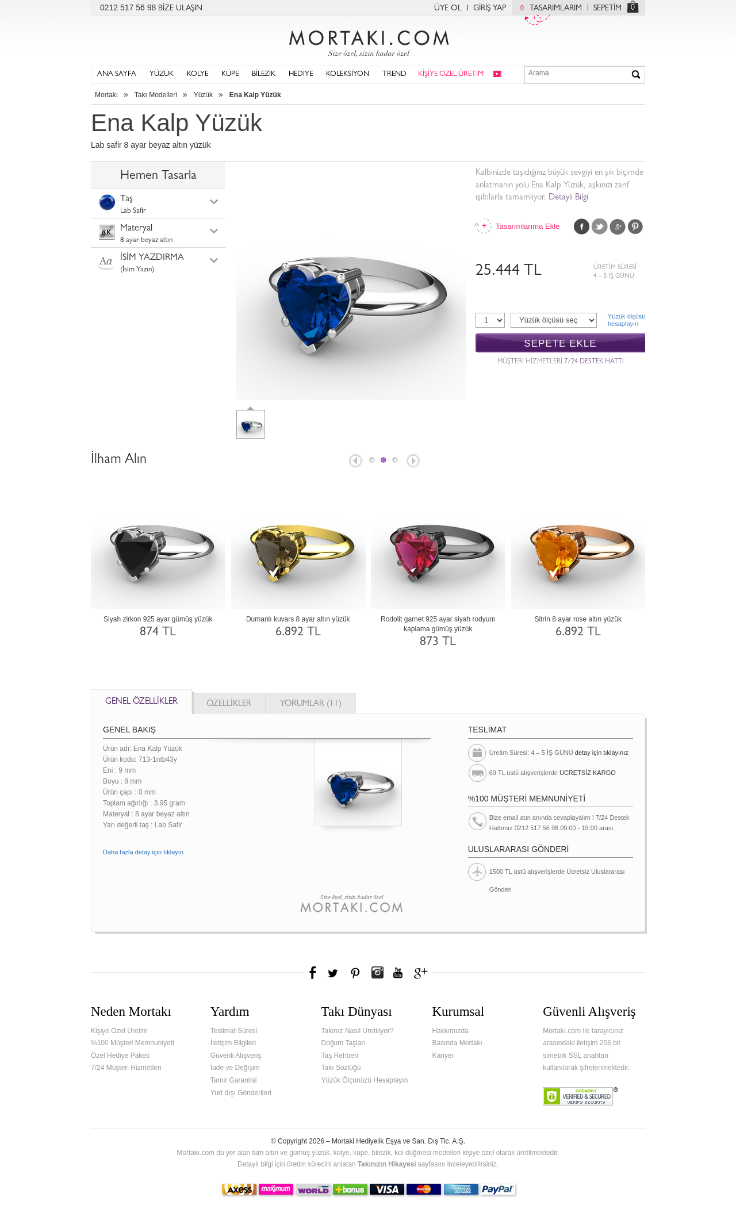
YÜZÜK (162, 74)
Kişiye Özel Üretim (119, 1031)
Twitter (600, 226)
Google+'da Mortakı (422, 973)
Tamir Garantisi (233, 1080)
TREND (394, 74)
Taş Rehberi (339, 1056)
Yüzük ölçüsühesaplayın (626, 320)
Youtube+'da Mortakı (398, 973)
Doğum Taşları (343, 1043)
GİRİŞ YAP (489, 9)
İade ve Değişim (235, 1068)
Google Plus (618, 226)
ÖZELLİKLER (228, 704)
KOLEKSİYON (347, 74)
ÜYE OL (448, 9)
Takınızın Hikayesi (387, 1164)
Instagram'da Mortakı (377, 973)
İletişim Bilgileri (233, 1043)
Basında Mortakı (457, 1043)
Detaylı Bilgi (568, 198)
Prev (355, 461)
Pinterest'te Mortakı (355, 973)
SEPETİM (607, 9)
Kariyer (443, 1056)
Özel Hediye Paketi (120, 1056)
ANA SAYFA (116, 74)
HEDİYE (301, 74)
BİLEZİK (263, 74)
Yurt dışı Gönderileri (240, 1093)
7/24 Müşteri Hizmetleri (126, 1068)
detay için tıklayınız (601, 752)
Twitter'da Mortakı (334, 973)
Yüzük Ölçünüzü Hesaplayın (364, 1080)
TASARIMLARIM (548, 9)
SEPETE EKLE (560, 343)
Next (414, 461)
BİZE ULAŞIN (180, 9)
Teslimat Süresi (233, 1031)
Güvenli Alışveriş (236, 1056)
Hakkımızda (450, 1031)
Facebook (582, 226)
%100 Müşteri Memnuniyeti (132, 1043)
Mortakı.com (368, 41)
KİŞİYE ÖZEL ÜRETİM (451, 74)
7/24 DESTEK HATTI (594, 362)
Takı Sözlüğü (341, 1068)
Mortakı (106, 95)
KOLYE (197, 74)
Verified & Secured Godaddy (580, 1096)
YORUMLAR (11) (311, 704)
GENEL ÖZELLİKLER (141, 702)
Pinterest (635, 226)
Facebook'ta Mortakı (313, 973)
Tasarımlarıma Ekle (527, 226)
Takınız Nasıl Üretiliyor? (357, 1031)
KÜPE (230, 74)
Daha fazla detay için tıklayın (143, 852)
